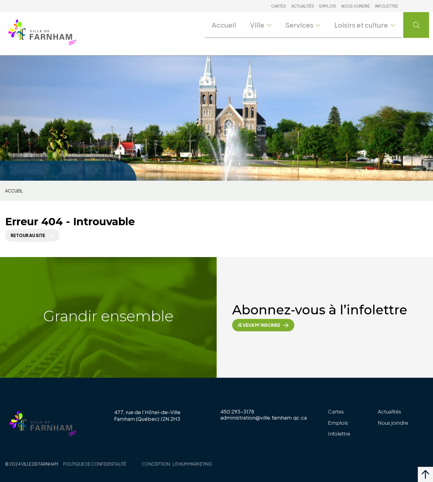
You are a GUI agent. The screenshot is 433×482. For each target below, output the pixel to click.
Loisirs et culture (369, 24)
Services (311, 24)
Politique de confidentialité (94, 464)
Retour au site (28, 235)
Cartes (278, 6)
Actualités (302, 6)
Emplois (327, 6)
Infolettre (386, 6)
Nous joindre (355, 6)
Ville (270, 24)
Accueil (234, 24)
